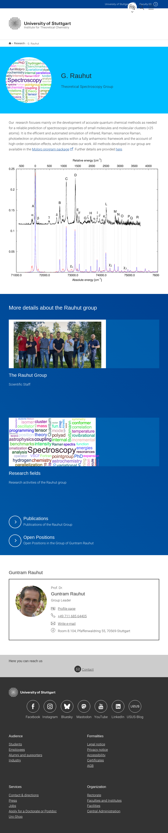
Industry (15, 757)
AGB (90, 763)
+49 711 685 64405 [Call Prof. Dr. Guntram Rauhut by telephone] (72, 613)
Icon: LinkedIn (118, 703)
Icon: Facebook (33, 703)
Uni (117, 4)
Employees (17, 747)
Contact (84, 666)
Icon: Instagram (50, 703)
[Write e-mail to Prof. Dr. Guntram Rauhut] (63, 621)
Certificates (95, 757)
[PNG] (84, 218)
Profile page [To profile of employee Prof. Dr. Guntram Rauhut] (66, 606)
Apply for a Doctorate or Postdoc (33, 808)
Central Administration (103, 808)
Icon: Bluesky (67, 703)
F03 (145, 4)
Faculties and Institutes (104, 797)
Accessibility (96, 752)
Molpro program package (50, 146)
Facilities (93, 803)
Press (13, 797)
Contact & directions (24, 792)
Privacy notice (97, 747)
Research (17, 41)
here (119, 146)
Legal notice (96, 741)
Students (15, 741)
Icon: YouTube (101, 703)
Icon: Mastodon (84, 703)
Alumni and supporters (25, 752)
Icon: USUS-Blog (135, 703)
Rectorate (94, 792)
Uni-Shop (16, 814)
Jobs (12, 803)
